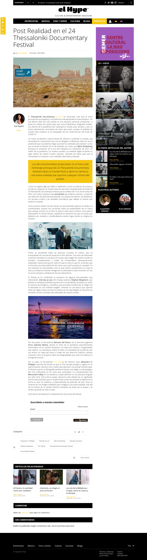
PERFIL (19, 131)
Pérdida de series (117, 116)
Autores (119, 552)
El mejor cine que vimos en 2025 (121, 178)
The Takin (58, 362)
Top (131, 545)
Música (46, 21)
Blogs (86, 21)
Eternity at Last (44, 441)
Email (33, 409)
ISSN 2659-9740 (122, 556)
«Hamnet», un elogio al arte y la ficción (49, 489)
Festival (59, 116)
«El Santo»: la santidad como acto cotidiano (23, 489)
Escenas (69, 545)
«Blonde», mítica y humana (109, 83)
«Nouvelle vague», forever (121, 164)
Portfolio (99, 21)
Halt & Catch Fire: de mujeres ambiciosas (116, 109)
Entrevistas (31, 21)
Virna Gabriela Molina (27, 451)
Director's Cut (116, 89)
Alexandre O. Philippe (27, 441)
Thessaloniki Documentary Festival (61, 446)
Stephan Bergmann (26, 446)
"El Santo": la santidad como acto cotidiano (54, 3)
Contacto (120, 554)
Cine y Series (60, 21)
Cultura (75, 21)
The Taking (41, 446)
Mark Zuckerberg (59, 441)
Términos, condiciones (106, 552)
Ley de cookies (104, 556)
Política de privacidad (106, 554)
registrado (25, 513)
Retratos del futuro (76, 441)
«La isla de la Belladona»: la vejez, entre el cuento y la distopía (77, 490)
